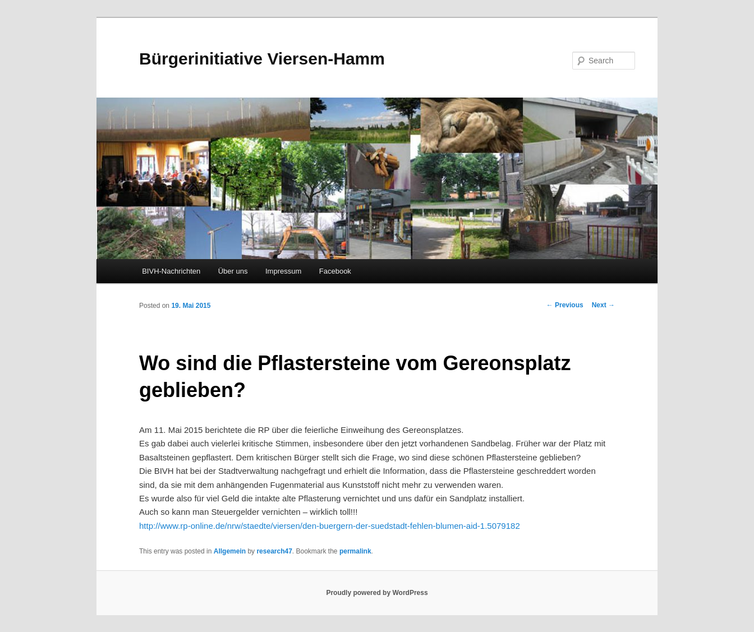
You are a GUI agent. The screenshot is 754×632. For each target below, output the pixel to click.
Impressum (283, 271)
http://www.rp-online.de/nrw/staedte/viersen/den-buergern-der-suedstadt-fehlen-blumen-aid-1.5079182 (329, 525)
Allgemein (230, 551)
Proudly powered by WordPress (376, 593)
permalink (355, 551)
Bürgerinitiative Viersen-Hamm (262, 58)
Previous (564, 305)
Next (603, 305)
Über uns (233, 271)
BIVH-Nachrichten (171, 271)
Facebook (335, 271)
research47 (274, 551)
